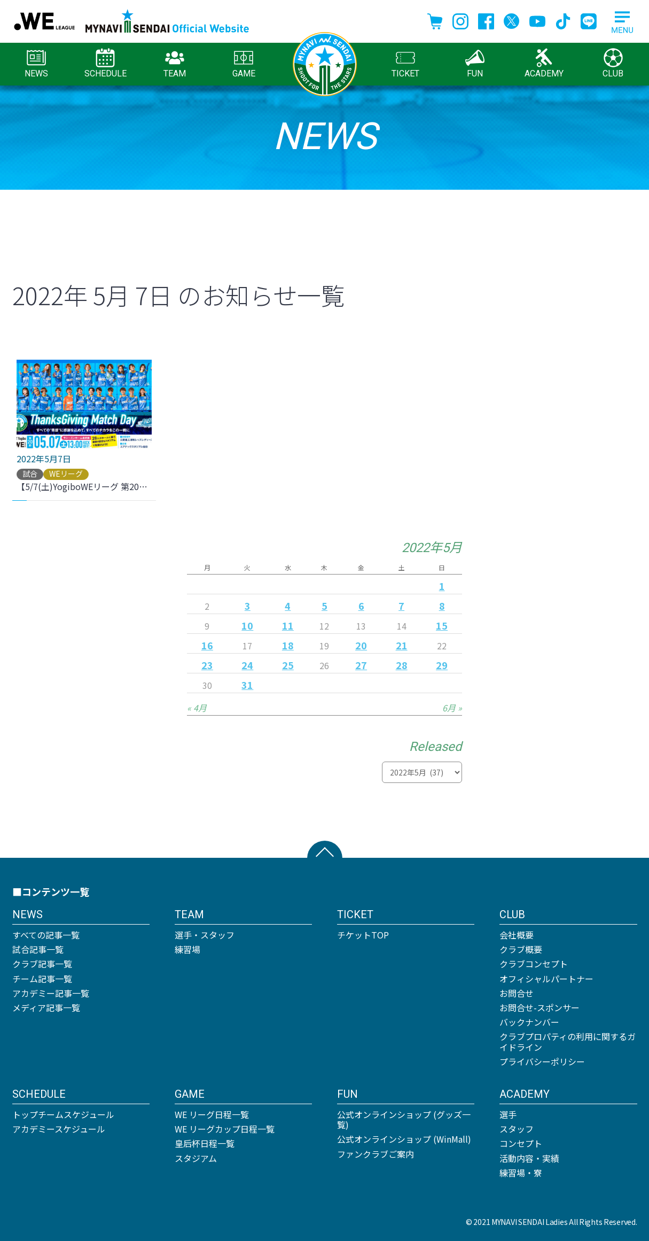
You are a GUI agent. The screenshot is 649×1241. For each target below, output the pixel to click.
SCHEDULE (105, 63)
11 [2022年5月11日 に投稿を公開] (288, 625)
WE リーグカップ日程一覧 (225, 1128)
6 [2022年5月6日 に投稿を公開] (361, 605)
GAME (243, 63)
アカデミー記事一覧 (50, 993)
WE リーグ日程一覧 (212, 1114)
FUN (474, 63)
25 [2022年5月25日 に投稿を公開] (288, 665)
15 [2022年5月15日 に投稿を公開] (442, 625)
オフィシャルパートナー (546, 978)
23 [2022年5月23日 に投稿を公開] (207, 665)
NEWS (36, 63)
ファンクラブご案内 (375, 1153)
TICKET (405, 63)
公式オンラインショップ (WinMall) (404, 1139)
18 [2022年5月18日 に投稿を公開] (288, 645)
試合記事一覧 (38, 949)
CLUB (613, 63)
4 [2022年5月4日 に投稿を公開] (288, 605)
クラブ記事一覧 (42, 963)
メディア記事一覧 (46, 1007)
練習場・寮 (520, 1172)
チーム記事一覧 (42, 978)
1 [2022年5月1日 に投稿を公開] (442, 586)
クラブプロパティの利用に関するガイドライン (567, 1041)
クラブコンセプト (533, 963)
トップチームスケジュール (63, 1114)
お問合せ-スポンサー (539, 1007)
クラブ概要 (520, 949)
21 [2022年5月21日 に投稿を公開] (402, 645)
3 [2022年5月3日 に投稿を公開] (248, 605)
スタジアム (196, 1158)
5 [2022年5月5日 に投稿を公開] (324, 605)
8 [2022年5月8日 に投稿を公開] (442, 605)
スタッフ (516, 1128)
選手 (508, 1114)
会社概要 (516, 934)
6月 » (452, 707)
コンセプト (520, 1143)
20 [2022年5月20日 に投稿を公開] (361, 645)
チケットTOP (363, 934)
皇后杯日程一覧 (204, 1143)
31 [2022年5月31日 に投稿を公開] (247, 685)
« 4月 (197, 707)
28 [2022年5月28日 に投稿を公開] (402, 665)
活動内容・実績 (529, 1158)
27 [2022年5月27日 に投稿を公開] (361, 665)
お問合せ (516, 993)
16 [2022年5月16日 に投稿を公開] (207, 645)
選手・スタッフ (204, 934)
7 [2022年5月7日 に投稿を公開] (401, 605)
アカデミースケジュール (58, 1128)
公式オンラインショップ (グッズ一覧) (404, 1119)
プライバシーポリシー (542, 1061)
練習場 (187, 949)
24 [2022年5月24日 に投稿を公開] (247, 665)
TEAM (174, 63)
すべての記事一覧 (46, 934)
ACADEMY (544, 63)
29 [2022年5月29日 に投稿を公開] (442, 665)
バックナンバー (529, 1021)
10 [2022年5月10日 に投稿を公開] (247, 625)
